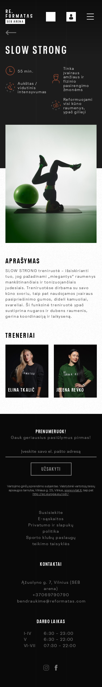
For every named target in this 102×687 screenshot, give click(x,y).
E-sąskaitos (51, 518)
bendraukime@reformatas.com (51, 601)
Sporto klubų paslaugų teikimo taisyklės (51, 540)
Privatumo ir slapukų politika (51, 528)
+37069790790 (51, 594)
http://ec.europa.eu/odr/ (51, 493)
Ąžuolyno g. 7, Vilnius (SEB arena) (51, 585)
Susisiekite (51, 512)
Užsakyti (51, 468)
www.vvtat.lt (73, 490)
